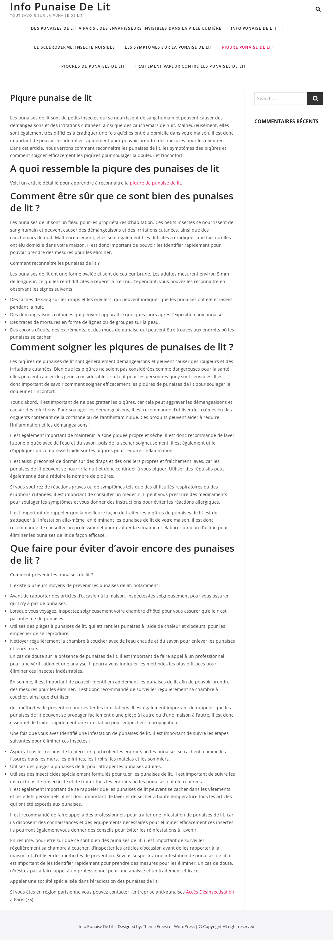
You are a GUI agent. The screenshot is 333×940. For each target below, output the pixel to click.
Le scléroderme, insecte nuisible (74, 47)
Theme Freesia (156, 926)
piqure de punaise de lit (155, 183)
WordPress (184, 926)
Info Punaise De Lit (61, 6)
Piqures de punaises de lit (93, 66)
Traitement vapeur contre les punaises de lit (190, 66)
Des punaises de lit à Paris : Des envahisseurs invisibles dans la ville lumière (126, 28)
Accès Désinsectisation (210, 892)
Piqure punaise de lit (248, 47)
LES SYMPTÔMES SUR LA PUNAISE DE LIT (169, 47)
